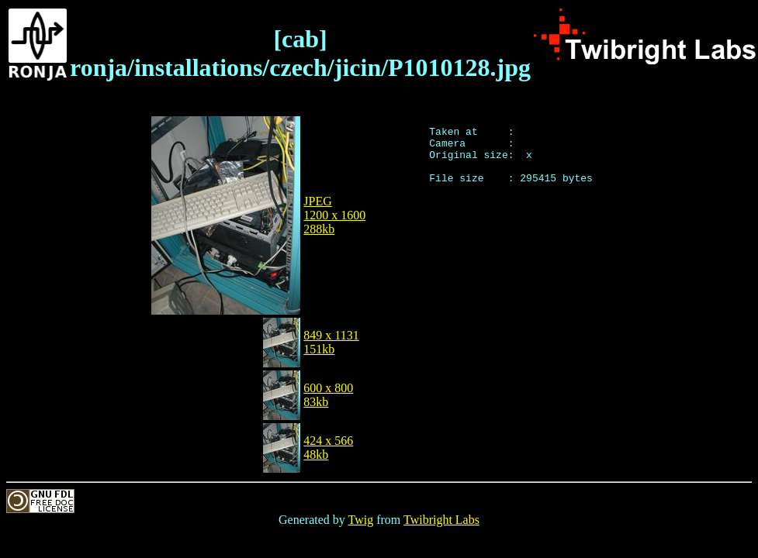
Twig (361, 519)
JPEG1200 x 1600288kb (334, 215)
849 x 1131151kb (330, 342)
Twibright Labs (441, 519)
